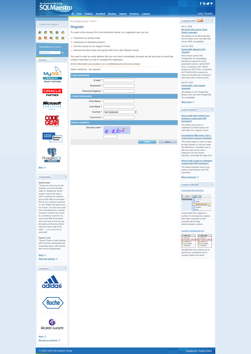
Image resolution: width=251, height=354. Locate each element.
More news (186, 102)
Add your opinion (47, 259)
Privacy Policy (205, 351)
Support (123, 13)
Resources (134, 13)
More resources (188, 177)
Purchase (112, 13)
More (41, 167)
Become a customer (48, 340)
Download (100, 13)
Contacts (146, 13)
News (79, 13)
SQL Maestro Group (79, 21)
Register (209, 13)
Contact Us (191, 351)
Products (89, 13)
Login (200, 13)
